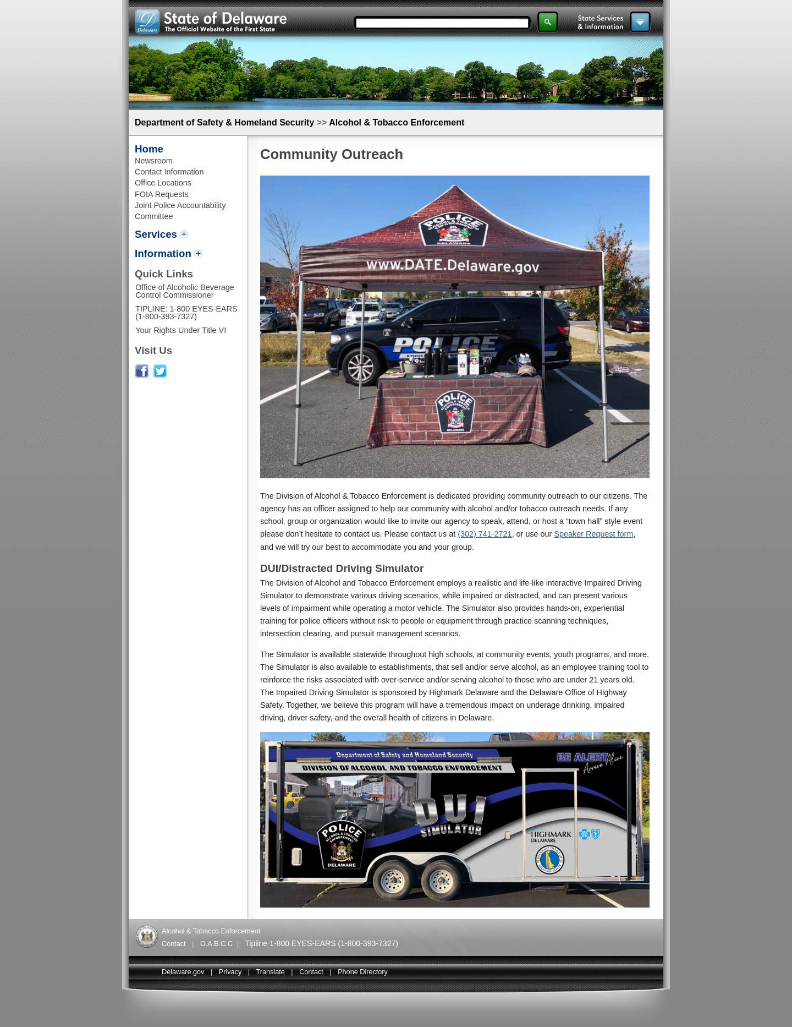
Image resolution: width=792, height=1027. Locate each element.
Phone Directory (363, 972)
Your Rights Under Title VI (180, 330)
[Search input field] (439, 23)
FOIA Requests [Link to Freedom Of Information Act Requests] (162, 194)
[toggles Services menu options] (161, 235)
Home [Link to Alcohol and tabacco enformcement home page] (149, 149)
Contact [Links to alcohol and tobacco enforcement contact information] (174, 944)
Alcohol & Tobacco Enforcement (396, 122)
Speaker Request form (593, 533)
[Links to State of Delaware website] (211, 30)
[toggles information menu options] (168, 254)
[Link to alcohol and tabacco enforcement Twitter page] (160, 374)
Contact (311, 972)
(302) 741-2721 (485, 533)
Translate (270, 972)
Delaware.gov (183, 972)
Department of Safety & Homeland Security (224, 122)
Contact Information (169, 171)
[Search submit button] (547, 22)
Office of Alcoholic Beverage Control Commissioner (184, 291)
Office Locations (163, 182)
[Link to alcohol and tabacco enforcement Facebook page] (141, 374)
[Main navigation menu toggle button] (640, 22)
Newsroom (154, 160)
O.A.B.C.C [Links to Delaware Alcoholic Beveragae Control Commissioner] (216, 944)
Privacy (230, 972)
